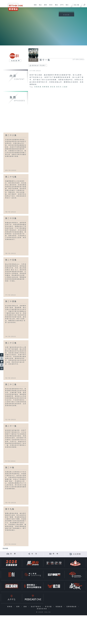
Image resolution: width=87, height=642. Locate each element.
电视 (35, 5)
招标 (26, 606)
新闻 (45, 5)
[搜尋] (84, 4)
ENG (75, 5)
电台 (40, 5)
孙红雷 (52, 87)
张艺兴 (59, 87)
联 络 (56, 554)
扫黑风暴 (37, 87)
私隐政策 (59, 606)
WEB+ (50, 5)
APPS (61, 5)
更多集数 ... (6, 548)
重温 (56, 5)
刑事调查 (45, 87)
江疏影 (65, 87)
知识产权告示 (36, 606)
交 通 (13, 554)
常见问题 (49, 606)
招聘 (18, 606)
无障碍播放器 (71, 606)
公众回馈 (77, 554)
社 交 (34, 554)
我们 (66, 5)
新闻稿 (10, 606)
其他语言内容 (42, 608)
